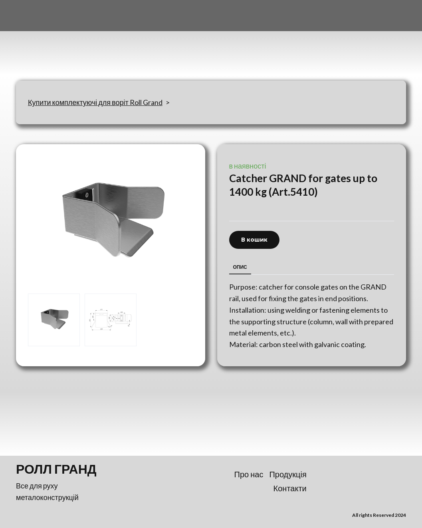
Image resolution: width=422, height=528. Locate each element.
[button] (254, 240)
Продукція (287, 474)
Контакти (290, 488)
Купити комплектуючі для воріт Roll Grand (95, 102)
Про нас (249, 474)
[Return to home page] (55, 45)
